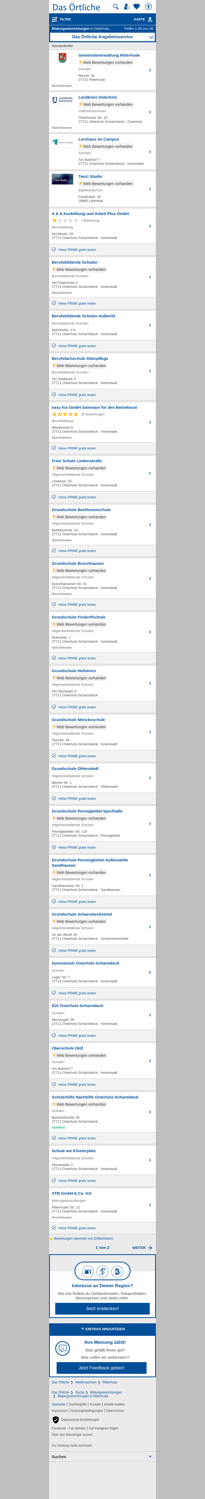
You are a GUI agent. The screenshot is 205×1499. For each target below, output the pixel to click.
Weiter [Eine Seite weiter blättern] (139, 1248)
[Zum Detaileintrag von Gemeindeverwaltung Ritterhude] (102, 70)
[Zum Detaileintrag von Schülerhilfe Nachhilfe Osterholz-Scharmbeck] (102, 1112)
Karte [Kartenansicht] (143, 19)
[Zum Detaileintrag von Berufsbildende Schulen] (102, 277)
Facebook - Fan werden (69, 1428)
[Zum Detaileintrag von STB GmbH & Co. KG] (102, 1205)
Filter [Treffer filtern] (65, 19)
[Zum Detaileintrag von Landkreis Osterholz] (102, 112)
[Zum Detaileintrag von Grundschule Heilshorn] (102, 683)
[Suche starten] (116, 7)
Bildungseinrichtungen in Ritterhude (83, 1396)
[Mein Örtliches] (128, 7)
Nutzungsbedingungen (87, 1411)
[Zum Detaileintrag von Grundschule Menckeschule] (102, 732)
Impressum (60, 1411)
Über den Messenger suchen (72, 1435)
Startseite (58, 1404)
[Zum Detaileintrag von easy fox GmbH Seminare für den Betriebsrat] (102, 422)
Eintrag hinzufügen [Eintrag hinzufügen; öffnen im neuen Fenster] (102, 1329)
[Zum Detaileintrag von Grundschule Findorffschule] (102, 632)
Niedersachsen (86, 1382)
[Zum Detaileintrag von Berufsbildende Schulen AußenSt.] (102, 325)
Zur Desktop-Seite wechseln (72, 1445)
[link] (150, 19)
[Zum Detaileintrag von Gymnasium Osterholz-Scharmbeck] (102, 972)
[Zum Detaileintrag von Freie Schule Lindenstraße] (102, 473)
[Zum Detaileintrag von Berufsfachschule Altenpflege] (102, 371)
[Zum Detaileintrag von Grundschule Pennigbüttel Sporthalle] (102, 824)
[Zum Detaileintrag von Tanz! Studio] (102, 189)
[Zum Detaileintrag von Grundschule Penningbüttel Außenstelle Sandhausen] (102, 875)
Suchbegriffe (77, 1404)
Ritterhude (109, 1382)
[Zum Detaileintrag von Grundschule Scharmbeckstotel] (102, 927)
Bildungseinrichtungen (106, 1392)
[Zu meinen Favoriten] (137, 7)
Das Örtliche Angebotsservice (102, 37)
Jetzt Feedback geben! (101, 1367)
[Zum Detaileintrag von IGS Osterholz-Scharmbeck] (102, 1015)
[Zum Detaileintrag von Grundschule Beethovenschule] (102, 524)
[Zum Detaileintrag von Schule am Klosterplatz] (102, 1160)
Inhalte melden (114, 1404)
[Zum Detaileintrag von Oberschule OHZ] (102, 1061)
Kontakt (95, 1404)
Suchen (59, 1456)
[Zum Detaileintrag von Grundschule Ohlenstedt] (102, 778)
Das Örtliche (60, 1382)
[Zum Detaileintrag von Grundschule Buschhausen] (102, 578)
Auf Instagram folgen (104, 1428)
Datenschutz (115, 1411)
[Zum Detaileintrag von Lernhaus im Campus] (102, 152)
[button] (75, 1419)
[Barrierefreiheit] (149, 7)
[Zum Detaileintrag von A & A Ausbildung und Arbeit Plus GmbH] (102, 226)
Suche (79, 1392)
